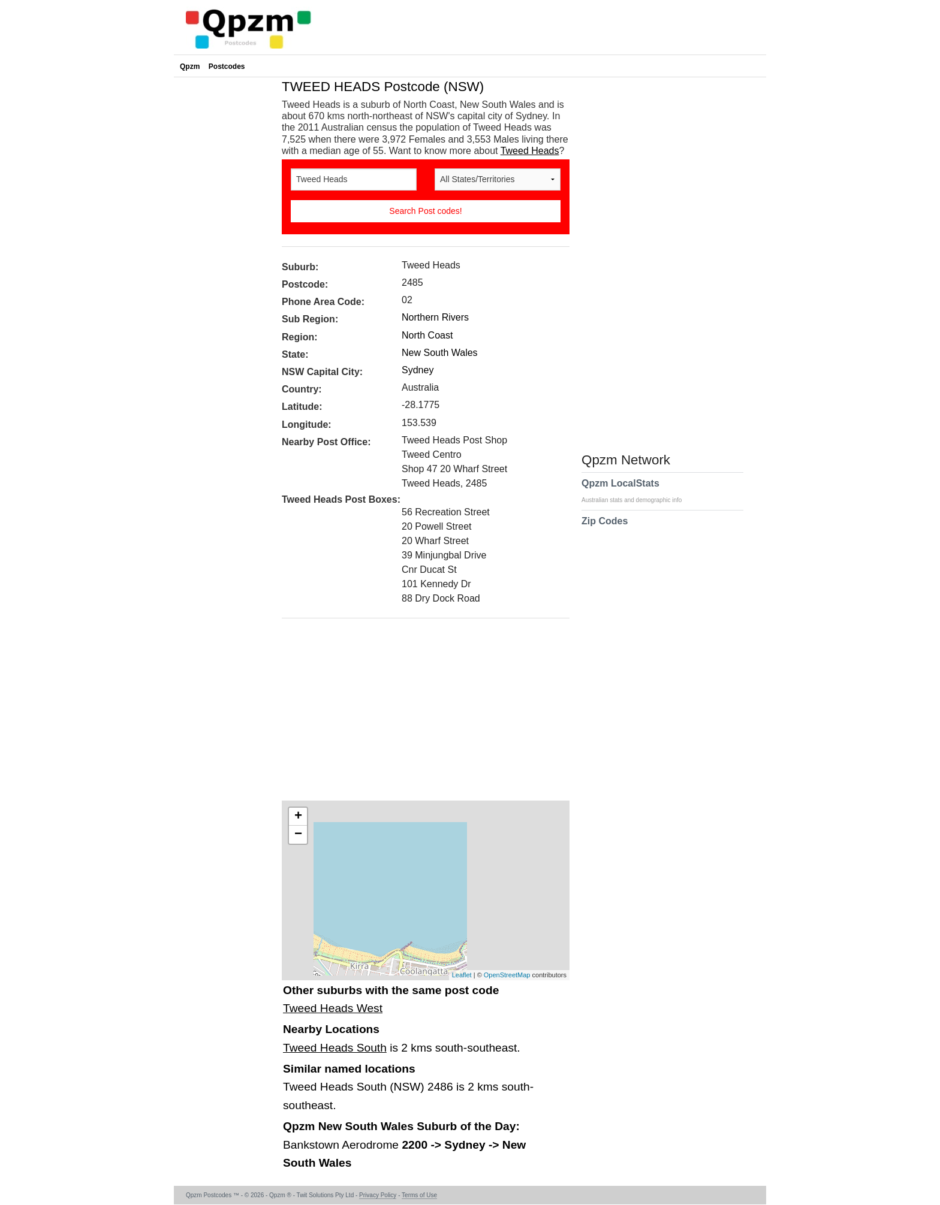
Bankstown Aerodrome (342, 1144)
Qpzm (190, 66)
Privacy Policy (377, 1195)
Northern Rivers (435, 317)
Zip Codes (605, 528)
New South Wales (440, 353)
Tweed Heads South (335, 1047)
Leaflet (462, 975)
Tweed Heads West (332, 1008)
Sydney (417, 370)
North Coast (427, 335)
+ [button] (298, 817)
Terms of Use (419, 1195)
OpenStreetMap (507, 975)
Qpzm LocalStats (638, 490)
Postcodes (227, 66)
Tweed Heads (530, 151)
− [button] (298, 835)
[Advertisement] (420, 714)
